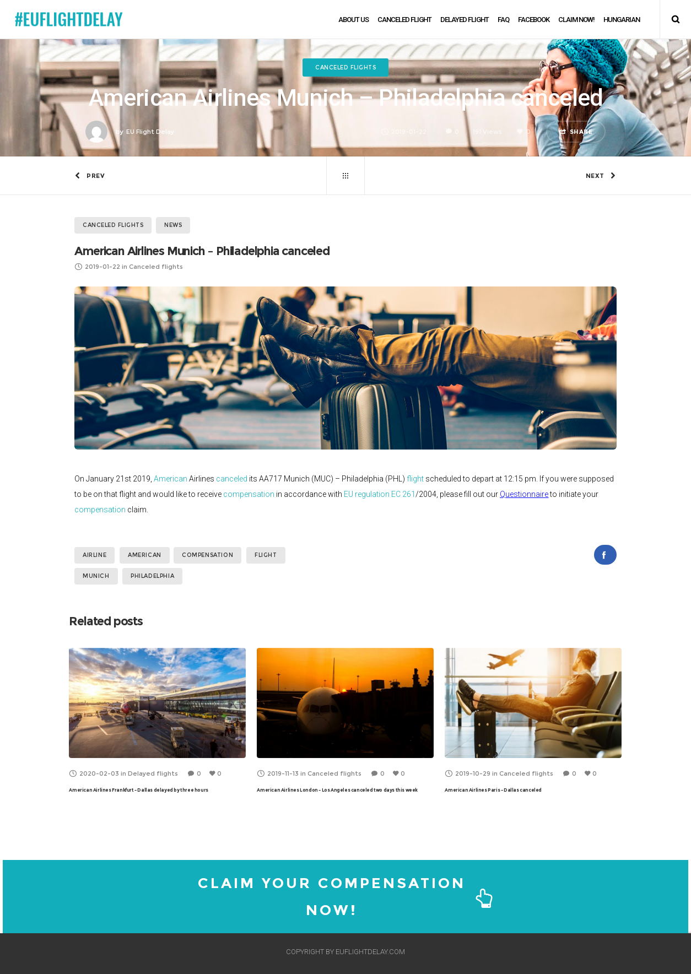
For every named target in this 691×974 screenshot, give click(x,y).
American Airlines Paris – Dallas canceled (493, 790)
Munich (96, 576)
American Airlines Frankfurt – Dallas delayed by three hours (138, 790)
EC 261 (403, 494)
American (170, 478)
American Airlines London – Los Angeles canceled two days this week (337, 790)
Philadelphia (152, 576)
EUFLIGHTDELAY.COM (370, 952)
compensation (248, 494)
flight (415, 478)
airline (94, 555)
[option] (157, 722)
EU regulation (367, 494)
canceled (231, 478)
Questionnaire (524, 494)
